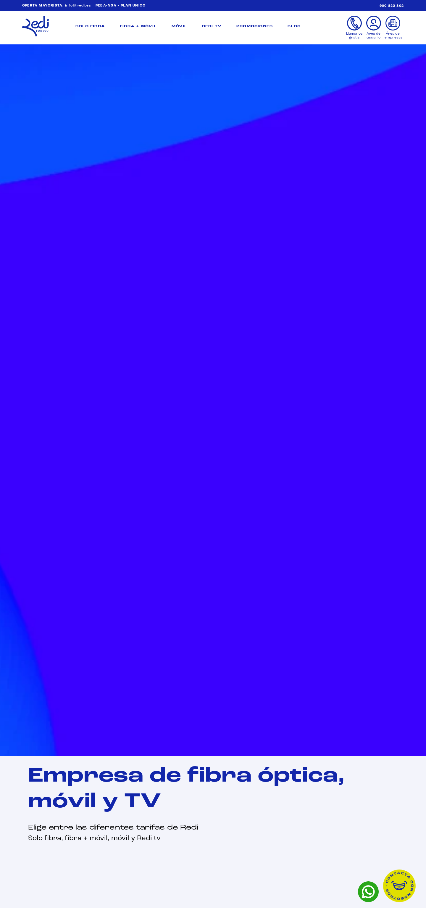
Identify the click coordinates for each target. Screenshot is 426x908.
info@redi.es (78, 5)
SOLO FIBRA (90, 26)
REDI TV (212, 26)
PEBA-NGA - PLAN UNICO (121, 5)
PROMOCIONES (254, 26)
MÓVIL (179, 26)
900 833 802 (392, 6)
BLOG (294, 26)
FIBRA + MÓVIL (138, 26)
